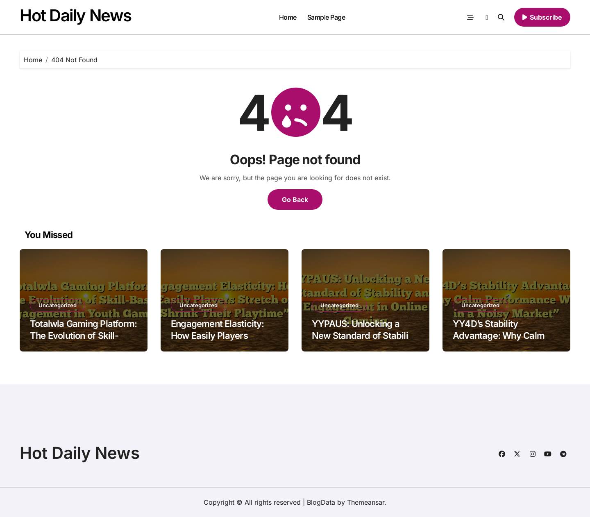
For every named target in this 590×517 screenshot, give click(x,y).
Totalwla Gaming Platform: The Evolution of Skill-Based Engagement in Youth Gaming (83, 341)
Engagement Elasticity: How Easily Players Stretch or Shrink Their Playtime (217, 341)
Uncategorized (58, 305)
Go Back (295, 199)
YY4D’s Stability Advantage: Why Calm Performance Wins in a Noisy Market (499, 341)
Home (288, 17)
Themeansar (365, 502)
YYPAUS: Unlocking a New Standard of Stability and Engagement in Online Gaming (365, 341)
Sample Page (326, 17)
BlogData (321, 502)
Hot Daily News (76, 15)
